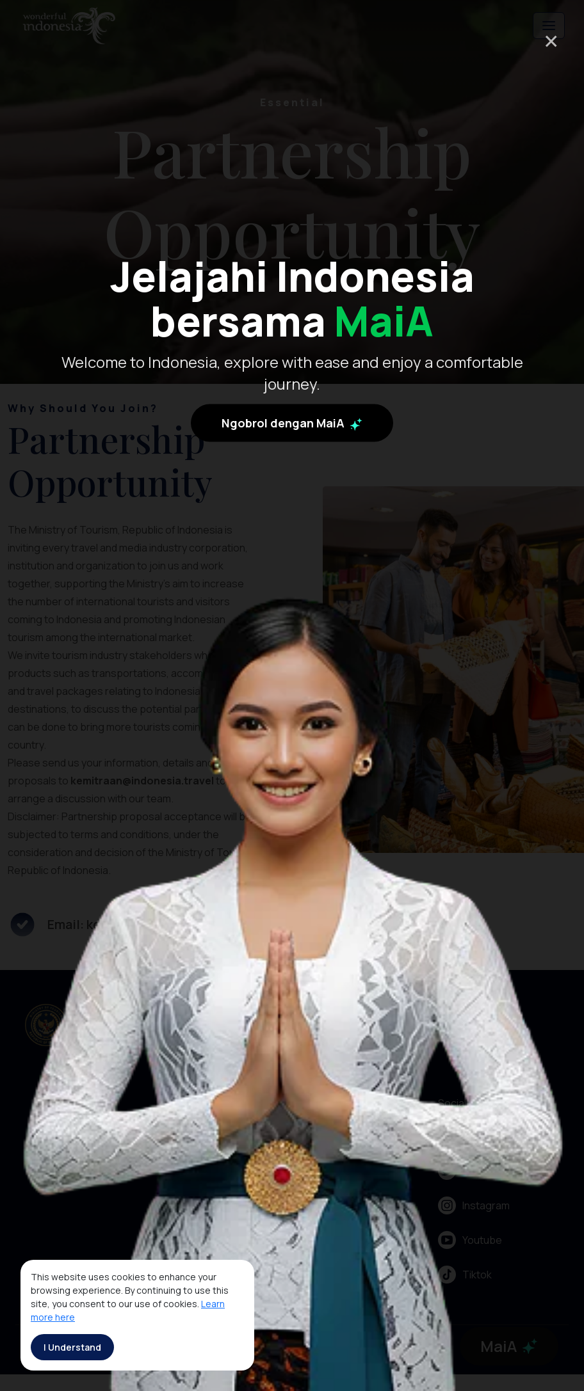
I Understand (72, 1347)
